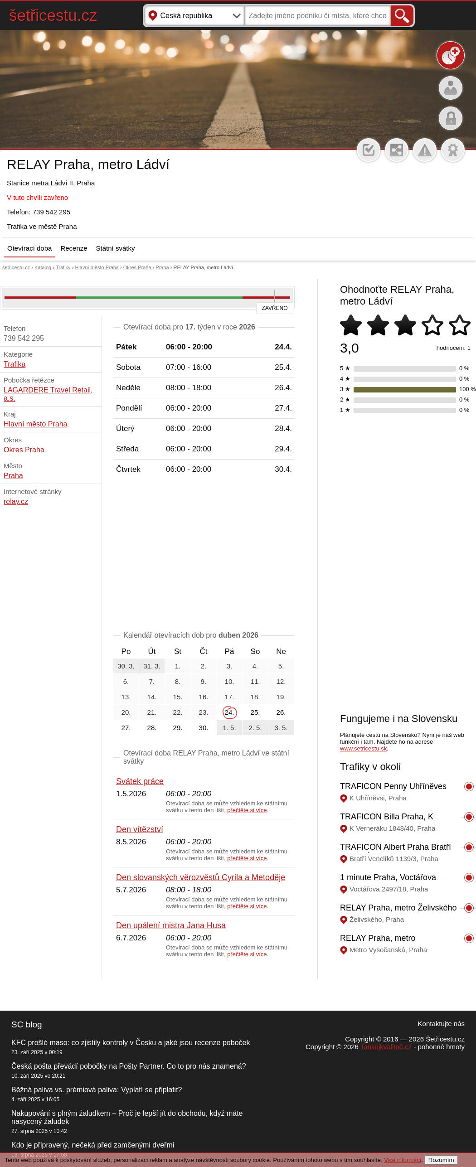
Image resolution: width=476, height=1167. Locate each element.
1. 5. (229, 727)
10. (229, 681)
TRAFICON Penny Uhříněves (393, 786)
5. (281, 666)
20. (126, 712)
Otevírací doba (29, 248)
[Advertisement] (204, 554)
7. (152, 681)
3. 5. (280, 727)
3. (230, 666)
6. (126, 681)
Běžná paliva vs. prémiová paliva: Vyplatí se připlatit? (96, 1090)
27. (126, 727)
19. (281, 697)
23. (204, 712)
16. (204, 697)
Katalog (42, 267)
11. (255, 681)
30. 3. (126, 666)
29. (178, 727)
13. (126, 697)
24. (229, 712)
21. (152, 712)
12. (281, 681)
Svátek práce (140, 781)
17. (229, 697)
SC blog (26, 1024)
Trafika (14, 364)
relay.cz (16, 501)
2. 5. (255, 727)
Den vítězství (139, 829)
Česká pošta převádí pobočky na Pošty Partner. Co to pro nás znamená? (128, 1066)
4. (255, 666)
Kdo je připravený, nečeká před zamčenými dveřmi (92, 1145)
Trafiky (63, 267)
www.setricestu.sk (363, 748)
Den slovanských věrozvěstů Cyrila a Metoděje (200, 877)
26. (281, 712)
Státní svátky (115, 248)
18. (255, 697)
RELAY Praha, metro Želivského (398, 907)
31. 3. (151, 666)
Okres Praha (137, 267)
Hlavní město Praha (97, 267)
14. (152, 697)
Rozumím (441, 1160)
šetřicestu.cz (53, 15)
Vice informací (402, 1160)
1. (178, 666)
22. (178, 712)
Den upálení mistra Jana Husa (171, 925)
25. (255, 712)
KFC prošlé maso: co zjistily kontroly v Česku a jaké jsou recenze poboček (130, 1042)
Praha (162, 267)
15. (178, 697)
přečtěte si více (247, 810)
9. (204, 681)
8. (178, 681)
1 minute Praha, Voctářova (388, 877)
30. (204, 727)
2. (204, 666)
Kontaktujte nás (441, 1023)
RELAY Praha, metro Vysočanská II (377, 943)
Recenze (73, 248)
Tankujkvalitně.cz (386, 1047)
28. (152, 727)
